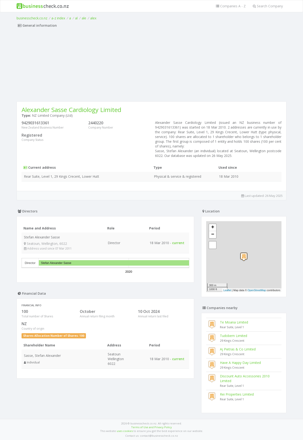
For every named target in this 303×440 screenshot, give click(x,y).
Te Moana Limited (234, 322)
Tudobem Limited (233, 335)
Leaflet (227, 290)
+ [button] (212, 227)
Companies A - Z (231, 6)
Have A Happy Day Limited (240, 362)
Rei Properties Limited (237, 394)
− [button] (212, 234)
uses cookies (125, 431)
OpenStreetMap (257, 290)
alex (93, 18)
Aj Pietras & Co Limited (238, 349)
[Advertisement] (151, 66)
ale (84, 18)
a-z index (58, 18)
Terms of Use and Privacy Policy (151, 427)
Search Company (268, 6)
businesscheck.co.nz (32, 18)
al (76, 18)
